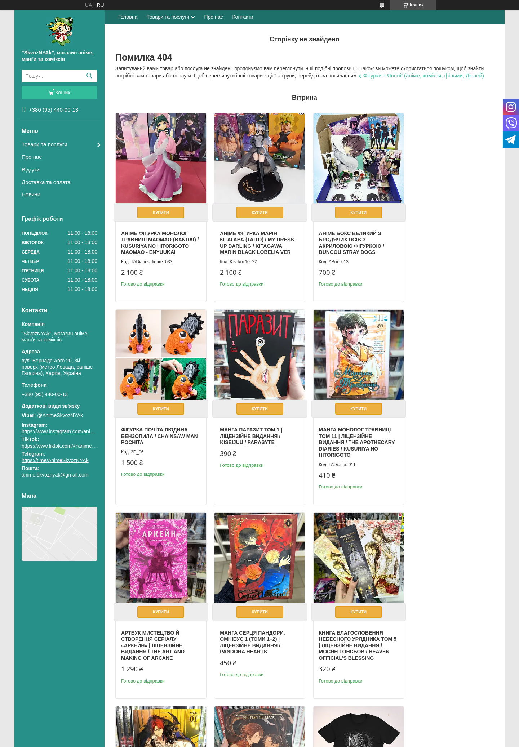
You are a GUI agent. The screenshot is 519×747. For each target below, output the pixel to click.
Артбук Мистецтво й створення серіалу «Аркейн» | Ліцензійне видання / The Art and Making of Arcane (345, 437)
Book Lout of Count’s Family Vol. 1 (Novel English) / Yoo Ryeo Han (251, 632)
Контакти (242, 17)
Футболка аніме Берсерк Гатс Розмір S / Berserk (446, 629)
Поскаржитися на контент (279, 740)
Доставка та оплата (46, 182)
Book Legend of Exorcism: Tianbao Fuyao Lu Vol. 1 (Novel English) (352, 632)
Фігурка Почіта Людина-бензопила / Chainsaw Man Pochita (449, 237)
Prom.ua (293, 733)
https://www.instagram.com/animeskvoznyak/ (72, 431)
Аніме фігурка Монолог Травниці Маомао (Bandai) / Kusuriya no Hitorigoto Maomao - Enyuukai (158, 240)
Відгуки (31, 169)
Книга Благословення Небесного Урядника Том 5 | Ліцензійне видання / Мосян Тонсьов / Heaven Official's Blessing (158, 638)
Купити (160, 210)
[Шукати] (89, 76)
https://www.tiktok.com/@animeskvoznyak (68, 446)
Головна (127, 17)
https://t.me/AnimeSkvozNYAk (55, 460)
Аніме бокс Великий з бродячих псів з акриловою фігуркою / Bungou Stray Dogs (346, 240)
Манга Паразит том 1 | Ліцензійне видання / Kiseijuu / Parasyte (152, 431)
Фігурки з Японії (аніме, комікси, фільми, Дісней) (423, 75)
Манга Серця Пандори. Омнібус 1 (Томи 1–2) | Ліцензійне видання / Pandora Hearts (443, 434)
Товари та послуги (44, 144)
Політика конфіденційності (335, 740)
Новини (31, 194)
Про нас (32, 157)
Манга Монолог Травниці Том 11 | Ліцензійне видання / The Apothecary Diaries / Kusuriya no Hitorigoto (256, 437)
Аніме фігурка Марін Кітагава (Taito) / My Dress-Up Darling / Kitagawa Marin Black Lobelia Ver (255, 240)
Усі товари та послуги (464, 709)
